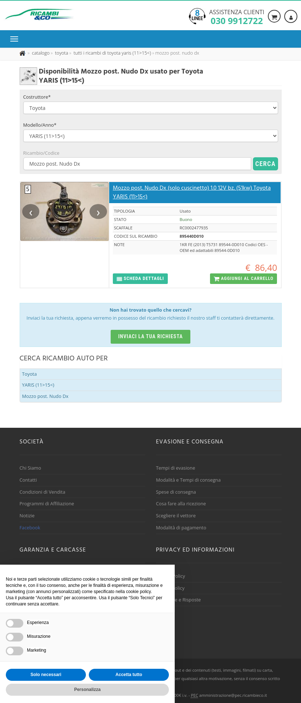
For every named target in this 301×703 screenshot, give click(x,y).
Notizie (27, 515)
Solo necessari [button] (46, 674)
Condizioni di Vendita (43, 492)
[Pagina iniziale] (23, 53)
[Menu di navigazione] (16, 39)
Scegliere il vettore (176, 515)
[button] (140, 278)
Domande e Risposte (178, 599)
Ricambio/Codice (41, 153)
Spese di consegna (176, 492)
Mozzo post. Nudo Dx (45, 396)
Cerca (265, 163)
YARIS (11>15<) (38, 385)
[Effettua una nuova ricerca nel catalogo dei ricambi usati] (40, 53)
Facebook (30, 527)
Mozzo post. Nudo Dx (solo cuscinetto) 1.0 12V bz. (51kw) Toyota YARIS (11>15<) (192, 192)
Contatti (28, 480)
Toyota (29, 374)
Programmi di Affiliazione (47, 503)
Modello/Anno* (40, 125)
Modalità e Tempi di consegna (188, 480)
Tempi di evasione (175, 468)
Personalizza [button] (87, 689)
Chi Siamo (30, 468)
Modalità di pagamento (181, 527)
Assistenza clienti (236, 16)
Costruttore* (37, 97)
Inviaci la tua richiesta (150, 336)
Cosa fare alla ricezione (181, 503)
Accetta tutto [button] (128, 674)
